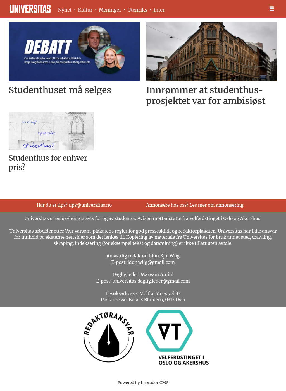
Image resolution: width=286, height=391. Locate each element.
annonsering (230, 205)
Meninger (110, 10)
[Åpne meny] (272, 8)
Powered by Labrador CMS (143, 382)
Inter (159, 10)
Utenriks (137, 10)
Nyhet (65, 10)
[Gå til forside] (30, 9)
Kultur (85, 10)
